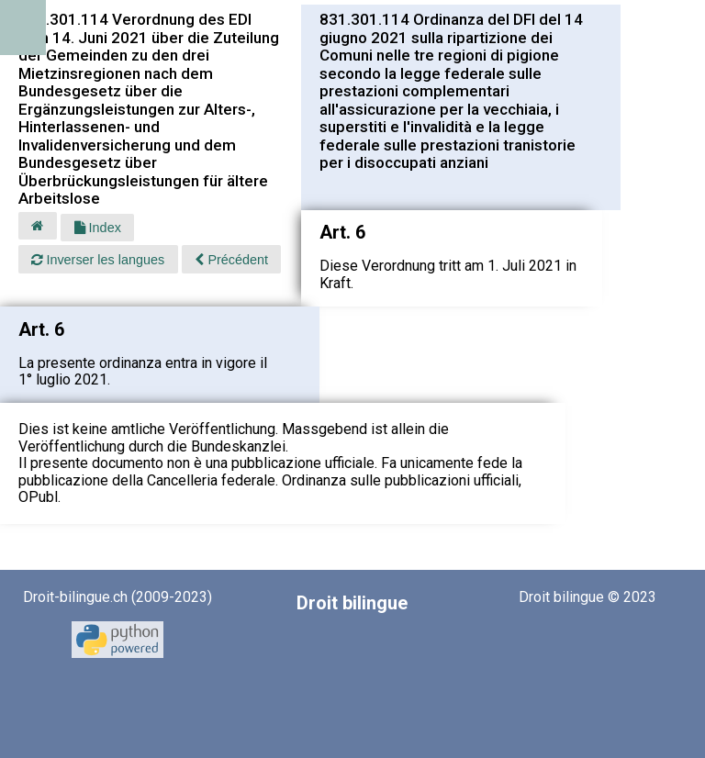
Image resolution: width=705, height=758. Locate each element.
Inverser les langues (97, 259)
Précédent (231, 259)
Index (97, 227)
